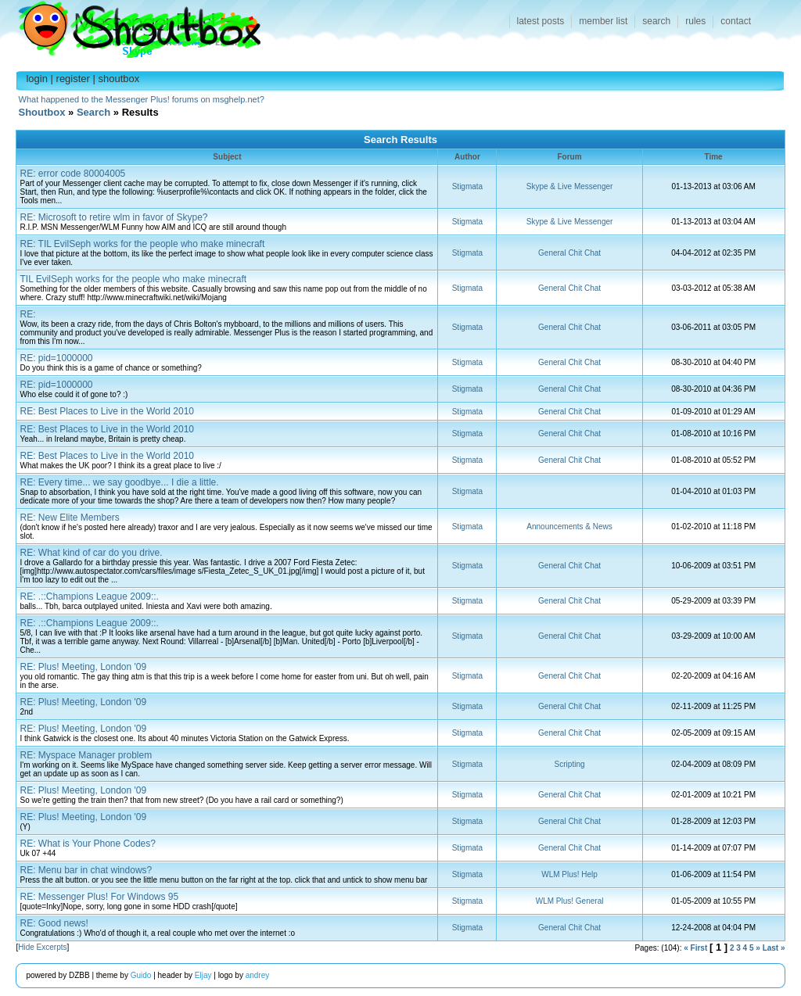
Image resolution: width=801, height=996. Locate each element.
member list (603, 21)
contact (735, 21)
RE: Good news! (54, 923)
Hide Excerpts (42, 947)
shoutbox (119, 78)
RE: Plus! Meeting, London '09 (83, 666)
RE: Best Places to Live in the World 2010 (107, 411)
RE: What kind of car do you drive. (91, 552)
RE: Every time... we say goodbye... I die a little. (119, 482)
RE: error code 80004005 (72, 173)
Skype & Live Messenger (569, 186)
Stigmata (467, 186)
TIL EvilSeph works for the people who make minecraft (133, 279)
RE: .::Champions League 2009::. (89, 596)
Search (93, 112)
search (656, 21)
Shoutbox (130, 25)
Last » (774, 948)
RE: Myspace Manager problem (86, 755)
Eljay (203, 975)
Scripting (570, 764)
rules (695, 21)
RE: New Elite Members (69, 517)
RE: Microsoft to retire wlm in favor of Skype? (113, 217)
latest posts (541, 21)
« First (695, 948)
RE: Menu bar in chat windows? (86, 870)
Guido (141, 975)
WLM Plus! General (570, 901)
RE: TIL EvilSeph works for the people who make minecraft (142, 243)
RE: (27, 314)
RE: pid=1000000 (56, 358)
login (36, 78)
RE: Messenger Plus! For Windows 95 (99, 896)
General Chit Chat (569, 253)
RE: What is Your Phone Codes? (87, 843)
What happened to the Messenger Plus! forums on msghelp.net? (141, 99)
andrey (258, 975)
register (73, 78)
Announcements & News (569, 526)
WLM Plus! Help (569, 874)
